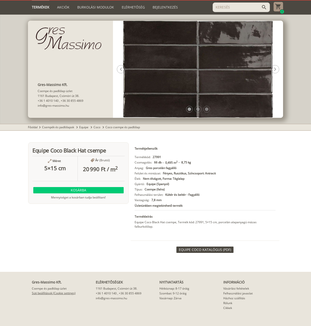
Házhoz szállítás (234, 298)
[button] (189, 109)
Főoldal (33, 127)
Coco (97, 127)
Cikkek (227, 308)
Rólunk (227, 303)
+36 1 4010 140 (48, 101)
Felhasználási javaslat (238, 293)
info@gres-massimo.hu (53, 105)
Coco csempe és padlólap (122, 127)
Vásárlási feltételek (236, 288)
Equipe (84, 127)
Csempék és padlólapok (58, 127)
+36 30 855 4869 (72, 101)
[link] (204, 250)
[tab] (40, 7)
